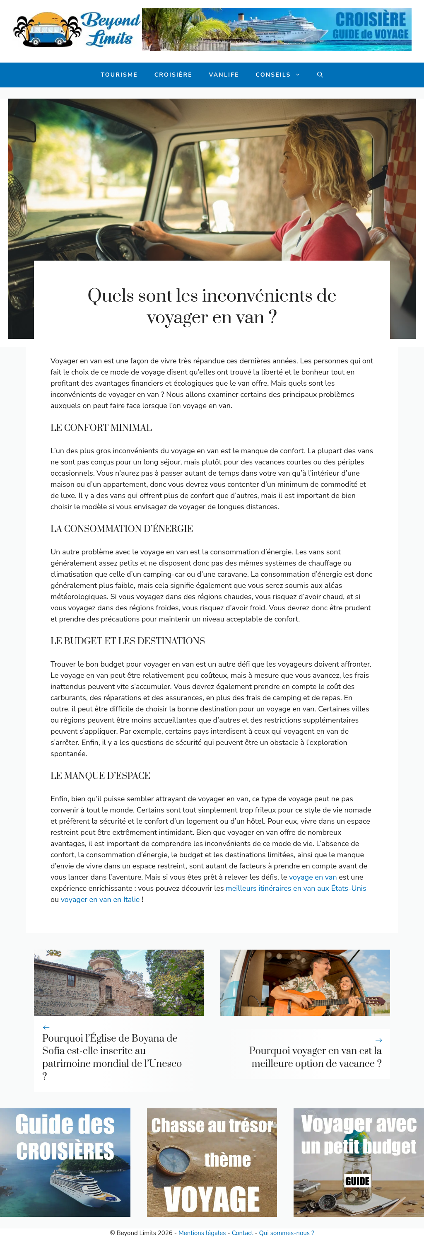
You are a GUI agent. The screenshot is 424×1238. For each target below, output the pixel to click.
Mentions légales (202, 1233)
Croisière (173, 75)
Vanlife (224, 75)
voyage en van (313, 877)
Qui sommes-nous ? (286, 1233)
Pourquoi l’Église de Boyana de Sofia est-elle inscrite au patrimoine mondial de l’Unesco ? (112, 1057)
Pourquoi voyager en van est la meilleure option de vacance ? (315, 1057)
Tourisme (119, 75)
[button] (320, 75)
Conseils (282, 75)
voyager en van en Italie (100, 899)
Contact (242, 1233)
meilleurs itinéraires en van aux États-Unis (296, 888)
